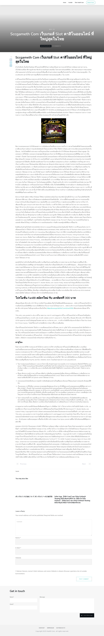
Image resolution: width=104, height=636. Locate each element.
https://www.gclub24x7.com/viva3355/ (60, 308)
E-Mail (18, 548)
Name (18, 538)
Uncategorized (46, 46)
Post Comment (84, 579)
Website (18, 558)
